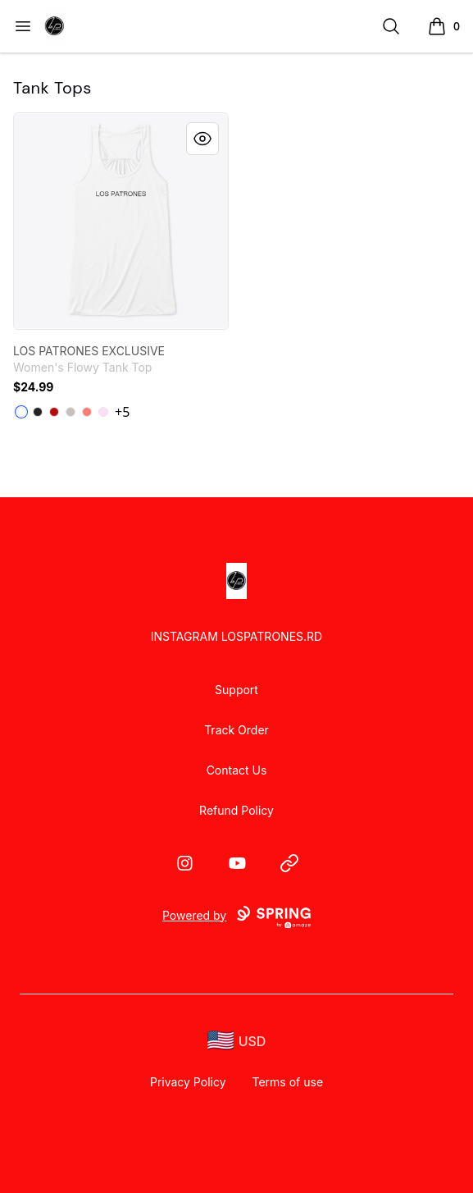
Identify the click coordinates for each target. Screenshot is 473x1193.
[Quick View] (202, 138)
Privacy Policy (188, 1082)
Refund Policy (236, 810)
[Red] (54, 412)
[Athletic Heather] (70, 412)
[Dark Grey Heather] (38, 412)
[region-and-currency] (236, 1041)
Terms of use (288, 1082)
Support (236, 690)
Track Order (236, 730)
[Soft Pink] (103, 412)
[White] (21, 412)
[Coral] (87, 412)
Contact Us (237, 770)
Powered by (236, 917)
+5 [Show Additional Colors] (122, 412)
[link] (121, 221)
